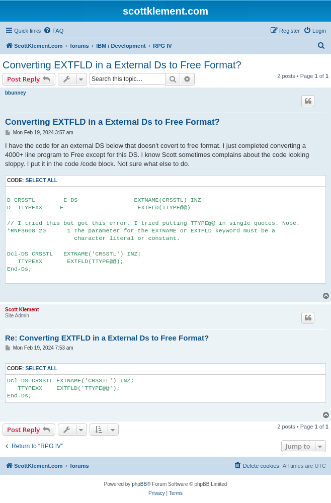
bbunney (15, 93)
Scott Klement (22, 309)
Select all (41, 180)
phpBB (139, 484)
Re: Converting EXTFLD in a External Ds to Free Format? (107, 337)
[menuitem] (53, 31)
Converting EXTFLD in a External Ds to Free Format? (122, 64)
